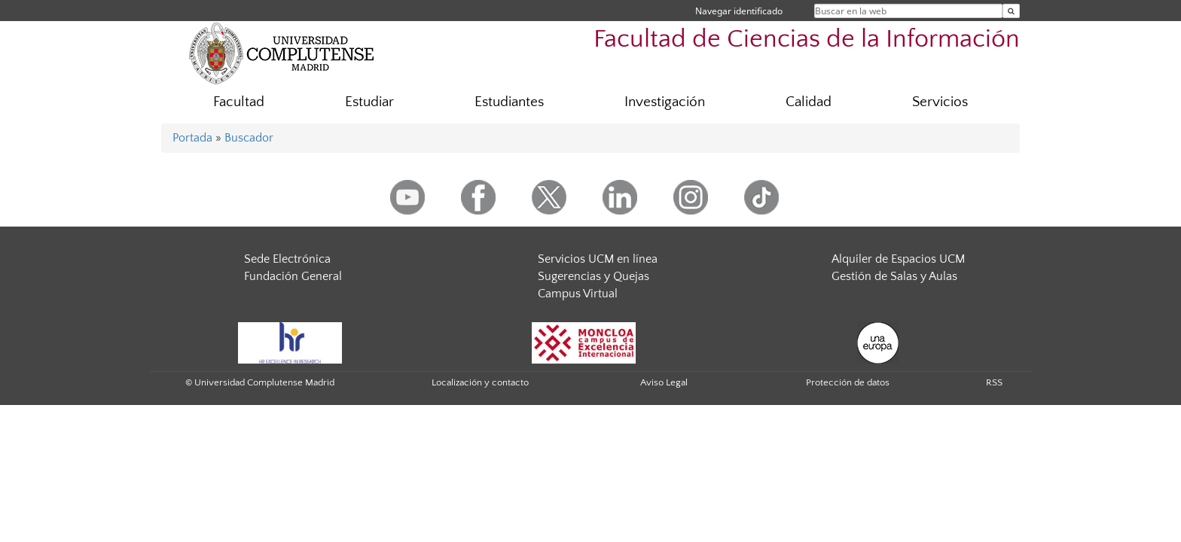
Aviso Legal (664, 382)
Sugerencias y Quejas (593, 276)
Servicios (940, 102)
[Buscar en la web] (1011, 11)
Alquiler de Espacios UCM (898, 259)
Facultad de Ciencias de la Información (807, 39)
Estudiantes (509, 102)
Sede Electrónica (287, 259)
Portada (192, 138)
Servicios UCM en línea (598, 259)
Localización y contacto (480, 382)
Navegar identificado (739, 11)
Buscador (248, 138)
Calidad (809, 102)
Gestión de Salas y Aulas (894, 276)
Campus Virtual (578, 293)
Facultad (238, 102)
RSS (994, 382)
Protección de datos (848, 382)
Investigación (664, 102)
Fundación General (293, 276)
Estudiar (369, 102)
